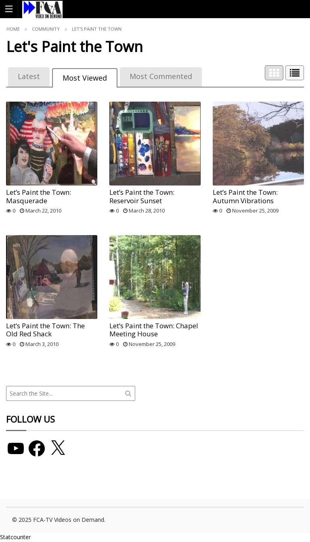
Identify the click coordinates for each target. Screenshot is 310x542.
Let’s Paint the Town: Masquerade (38, 196)
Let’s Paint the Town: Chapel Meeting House (153, 329)
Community (46, 29)
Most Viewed (85, 78)
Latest (29, 76)
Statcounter (15, 537)
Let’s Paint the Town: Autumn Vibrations (245, 196)
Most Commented (161, 76)
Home (13, 29)
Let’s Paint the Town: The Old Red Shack (45, 329)
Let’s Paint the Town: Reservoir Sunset (141, 196)
